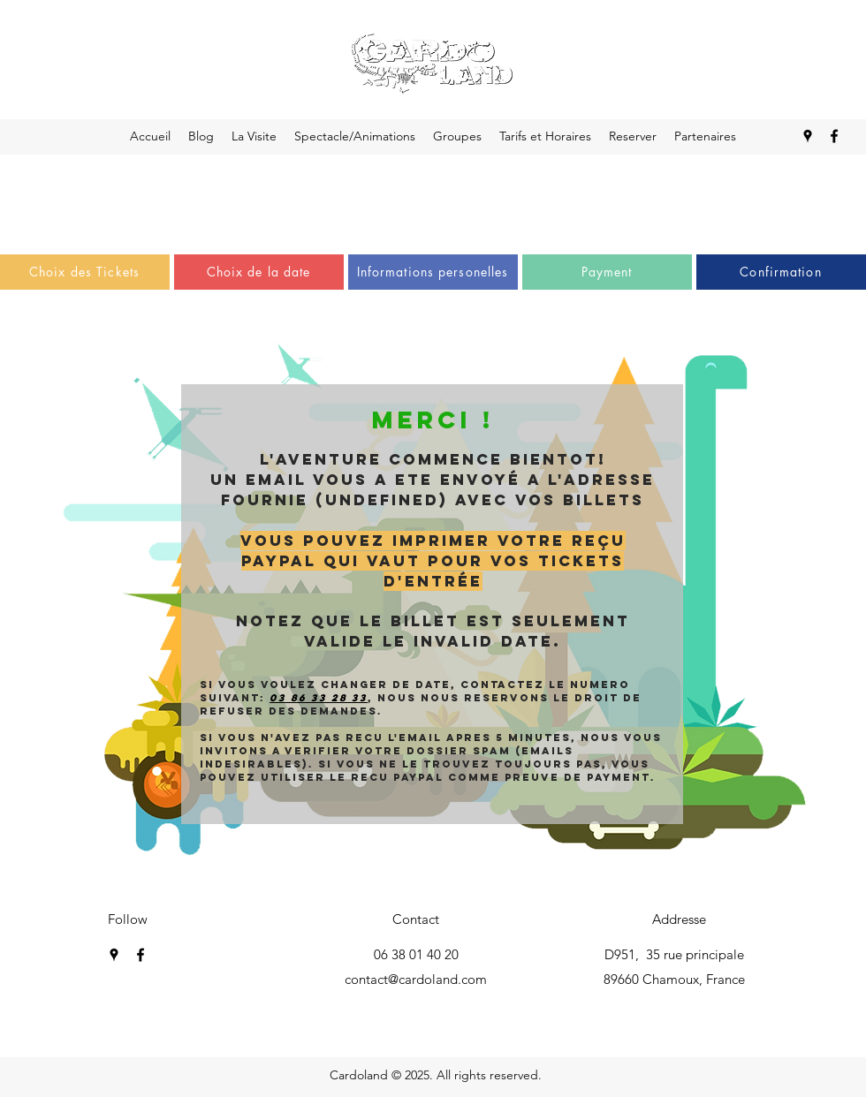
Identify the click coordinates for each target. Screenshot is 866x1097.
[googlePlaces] (114, 955)
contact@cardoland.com (416, 979)
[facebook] (140, 955)
